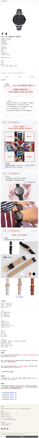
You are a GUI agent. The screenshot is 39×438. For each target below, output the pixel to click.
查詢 (1, 408)
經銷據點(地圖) (24, 408)
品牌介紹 (4, 408)
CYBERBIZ (23, 433)
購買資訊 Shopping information (15, 408)
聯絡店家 (22, 436)
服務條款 (28, 408)
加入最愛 (3, 73)
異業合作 (7, 408)
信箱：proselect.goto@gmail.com (7, 418)
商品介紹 (7, 76)
